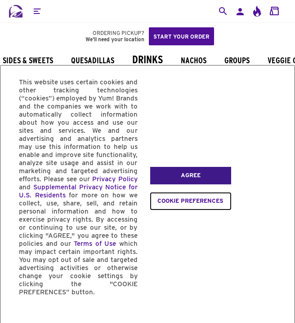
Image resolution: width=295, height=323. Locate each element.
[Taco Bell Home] (15, 11)
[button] (36, 11)
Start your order (181, 36)
